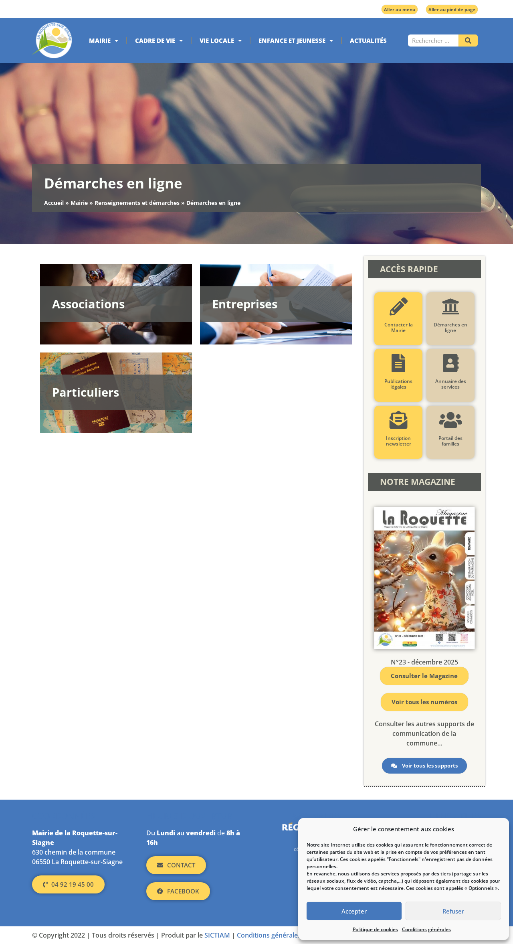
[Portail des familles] (450, 420)
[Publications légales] (398, 363)
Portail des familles (450, 441)
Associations (88, 304)
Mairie (103, 41)
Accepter (354, 911)
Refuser (453, 911)
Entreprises (244, 304)
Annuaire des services (450, 384)
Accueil (54, 203)
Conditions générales (426, 929)
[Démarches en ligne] (450, 307)
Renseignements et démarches (137, 203)
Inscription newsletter (398, 441)
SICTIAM (217, 935)
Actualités (368, 40)
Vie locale (221, 41)
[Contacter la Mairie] (398, 307)
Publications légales (398, 384)
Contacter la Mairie (398, 327)
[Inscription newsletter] (398, 420)
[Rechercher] (468, 40)
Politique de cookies (375, 929)
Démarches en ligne (450, 327)
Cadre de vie (159, 41)
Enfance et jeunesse (296, 41)
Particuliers (85, 392)
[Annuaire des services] (450, 363)
